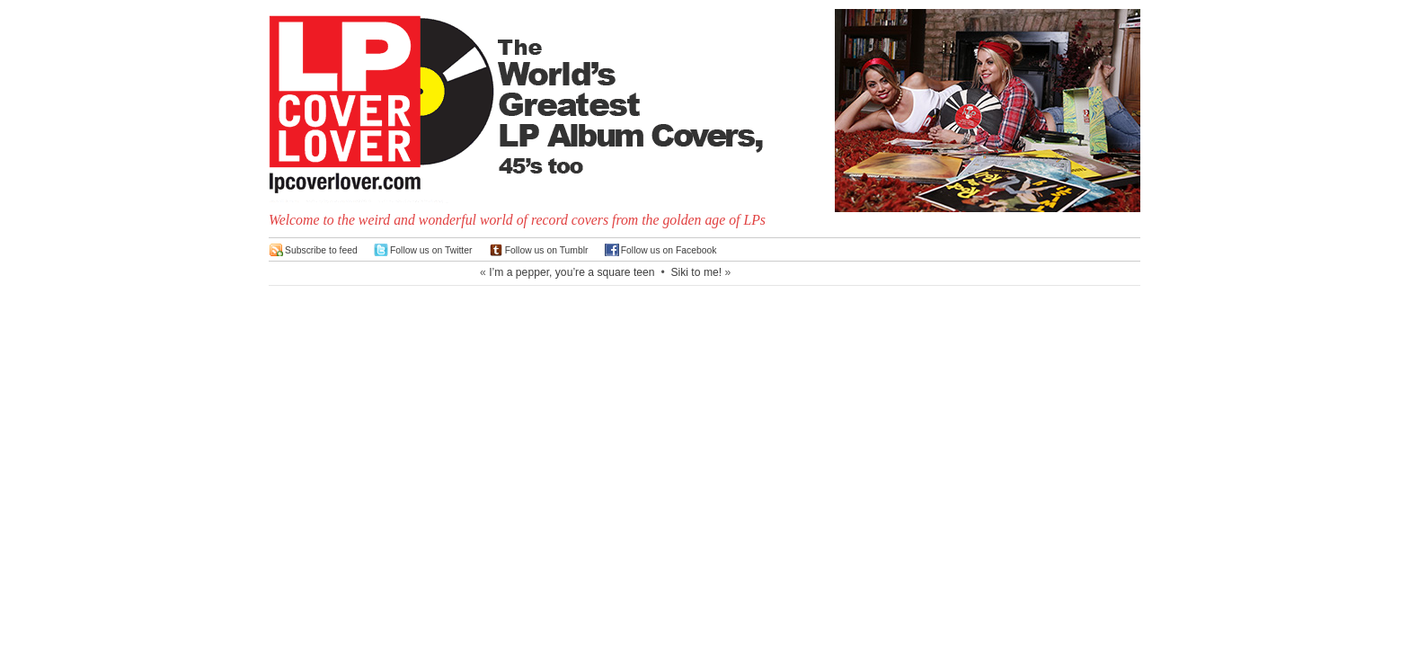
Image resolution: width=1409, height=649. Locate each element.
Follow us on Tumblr (547, 250)
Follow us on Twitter (431, 250)
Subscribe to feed (321, 250)
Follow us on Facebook (669, 250)
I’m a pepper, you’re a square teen (572, 272)
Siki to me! (696, 272)
